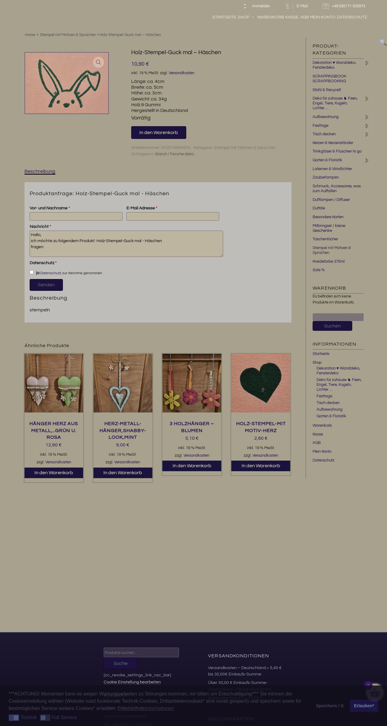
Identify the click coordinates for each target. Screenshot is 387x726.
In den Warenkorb (158, 132)
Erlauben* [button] (364, 705)
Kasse (307, 18)
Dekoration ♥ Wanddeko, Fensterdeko (338, 370)
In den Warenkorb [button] (53, 472)
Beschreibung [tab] (39, 171)
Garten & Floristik (327, 160)
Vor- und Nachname (50, 208)
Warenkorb (285, 18)
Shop (261, 18)
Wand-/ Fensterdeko (174, 154)
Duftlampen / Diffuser (331, 200)
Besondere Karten (328, 217)
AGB (319, 18)
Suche (121, 663)
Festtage (320, 125)
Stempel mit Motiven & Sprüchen (68, 35)
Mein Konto (337, 18)
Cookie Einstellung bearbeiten (132, 682)
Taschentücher (325, 239)
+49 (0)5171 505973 (344, 6)
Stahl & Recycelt (327, 90)
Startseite (239, 18)
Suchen (332, 326)
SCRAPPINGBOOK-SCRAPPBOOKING (330, 78)
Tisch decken (324, 134)
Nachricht (40, 227)
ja (34, 272)
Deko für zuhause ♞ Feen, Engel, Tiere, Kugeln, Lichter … (339, 385)
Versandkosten (181, 73)
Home (30, 35)
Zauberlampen (326, 177)
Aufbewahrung (326, 117)
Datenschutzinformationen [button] (146, 708)
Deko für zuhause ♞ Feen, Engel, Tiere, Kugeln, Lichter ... (335, 103)
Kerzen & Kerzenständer (333, 143)
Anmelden (255, 6)
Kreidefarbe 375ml (329, 261)
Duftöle (319, 208)
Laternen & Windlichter (332, 169)
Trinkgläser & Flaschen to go (337, 151)
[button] (98, 62)
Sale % (319, 270)
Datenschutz (367, 18)
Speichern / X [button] (329, 705)
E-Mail (296, 6)
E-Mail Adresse (141, 208)
